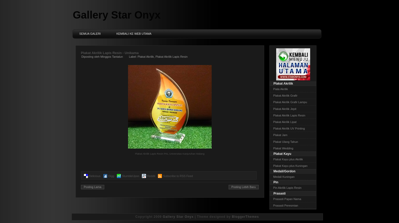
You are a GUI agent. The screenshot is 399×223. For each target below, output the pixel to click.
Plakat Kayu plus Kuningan (290, 165)
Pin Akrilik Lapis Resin (287, 187)
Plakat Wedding (283, 148)
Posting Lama (92, 187)
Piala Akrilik (280, 89)
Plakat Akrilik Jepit (285, 108)
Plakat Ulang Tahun (285, 141)
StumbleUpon (130, 176)
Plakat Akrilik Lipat (285, 122)
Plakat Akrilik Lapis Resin (171, 56)
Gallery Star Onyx (117, 15)
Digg (111, 176)
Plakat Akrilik (145, 56)
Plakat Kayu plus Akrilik (288, 159)
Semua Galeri (90, 33)
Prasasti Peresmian (285, 205)
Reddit (151, 176)
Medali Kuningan (284, 176)
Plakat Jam (280, 135)
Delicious (95, 176)
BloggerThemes (245, 217)
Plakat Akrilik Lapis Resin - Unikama (110, 53)
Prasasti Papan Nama (287, 199)
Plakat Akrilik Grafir (285, 95)
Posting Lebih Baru (244, 187)
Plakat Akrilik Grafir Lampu (290, 102)
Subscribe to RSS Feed (178, 176)
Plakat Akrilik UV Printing (289, 128)
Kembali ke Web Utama (133, 33)
